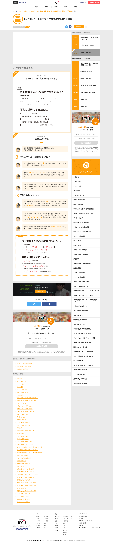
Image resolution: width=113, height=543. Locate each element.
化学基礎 (65, 518)
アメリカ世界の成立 (23, 439)
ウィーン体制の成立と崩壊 (24, 444)
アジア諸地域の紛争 (23, 496)
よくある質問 (82, 523)
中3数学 (38, 528)
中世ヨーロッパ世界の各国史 (25, 411)
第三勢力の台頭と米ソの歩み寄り (26, 491)
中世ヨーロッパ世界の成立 (24, 406)
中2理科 (46, 518)
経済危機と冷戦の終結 (23, 499)
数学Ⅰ (56, 521)
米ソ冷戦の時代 (21, 488)
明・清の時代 (21, 417)
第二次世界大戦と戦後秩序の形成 (26, 485)
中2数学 (38, 525)
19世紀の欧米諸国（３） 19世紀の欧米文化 (30, 452)
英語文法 (57, 516)
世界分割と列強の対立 (23, 463)
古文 (72, 516)
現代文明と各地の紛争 (23, 502)
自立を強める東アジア (23, 493)
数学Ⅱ (56, 523)
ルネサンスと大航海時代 (24, 425)
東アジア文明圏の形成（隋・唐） (26, 400)
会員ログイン (83, 2)
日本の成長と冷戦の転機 (24, 366)
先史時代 (19, 378)
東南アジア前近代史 (23, 392)
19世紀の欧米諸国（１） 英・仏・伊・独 (29, 447)
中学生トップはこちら (24, 2)
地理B (64, 534)
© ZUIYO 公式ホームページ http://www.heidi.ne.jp (44, 540)
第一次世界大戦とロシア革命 (25, 472)
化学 (64, 525)
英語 (36, 7)
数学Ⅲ (56, 525)
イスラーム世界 (21, 403)
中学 (37, 514)
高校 (56, 514)
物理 (64, 523)
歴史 (45, 525)
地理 (45, 523)
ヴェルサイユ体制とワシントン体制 (27, 474)
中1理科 (46, 516)
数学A (56, 528)
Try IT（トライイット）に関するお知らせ (89, 527)
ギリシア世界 (21, 384)
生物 (64, 528)
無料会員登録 (94, 2)
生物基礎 (65, 521)
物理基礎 (65, 516)
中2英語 (38, 518)
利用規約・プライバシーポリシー (44, 351)
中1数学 (38, 523)
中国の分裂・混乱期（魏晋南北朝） (27, 398)
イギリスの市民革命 (23, 436)
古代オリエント (21, 381)
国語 (76, 7)
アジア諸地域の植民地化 (24, 458)
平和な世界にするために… (88, 45)
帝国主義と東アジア (23, 466)
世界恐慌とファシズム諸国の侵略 (26, 482)
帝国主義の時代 (21, 461)
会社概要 (81, 518)
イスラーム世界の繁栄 (23, 422)
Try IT (56, 2)
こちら (56, 352)
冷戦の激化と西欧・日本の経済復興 (81, 58)
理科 (56, 7)
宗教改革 (19, 428)
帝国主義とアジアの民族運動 (25, 469)
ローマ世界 (20, 387)
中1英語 (38, 516)
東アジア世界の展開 (23, 414)
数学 (46, 7)
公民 (45, 528)
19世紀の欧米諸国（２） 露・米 (27, 450)
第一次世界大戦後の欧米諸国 (25, 477)
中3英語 (38, 521)
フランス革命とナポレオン (24, 441)
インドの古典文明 (22, 389)
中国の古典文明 (21, 395)
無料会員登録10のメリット (86, 516)
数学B (56, 530)
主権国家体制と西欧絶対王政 (25, 430)
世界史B (65, 532)
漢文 (72, 518)
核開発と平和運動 (86, 52)
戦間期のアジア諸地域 (23, 480)
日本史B (65, 530)
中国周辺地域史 (21, 420)
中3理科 (46, 521)
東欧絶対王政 (21, 433)
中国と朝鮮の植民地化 (23, 455)
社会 (66, 7)
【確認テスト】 (85, 99)
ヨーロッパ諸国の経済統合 (24, 363)
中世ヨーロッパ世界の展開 (24, 409)
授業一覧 (81, 525)
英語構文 (57, 518)
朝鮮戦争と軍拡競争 (23, 369)
